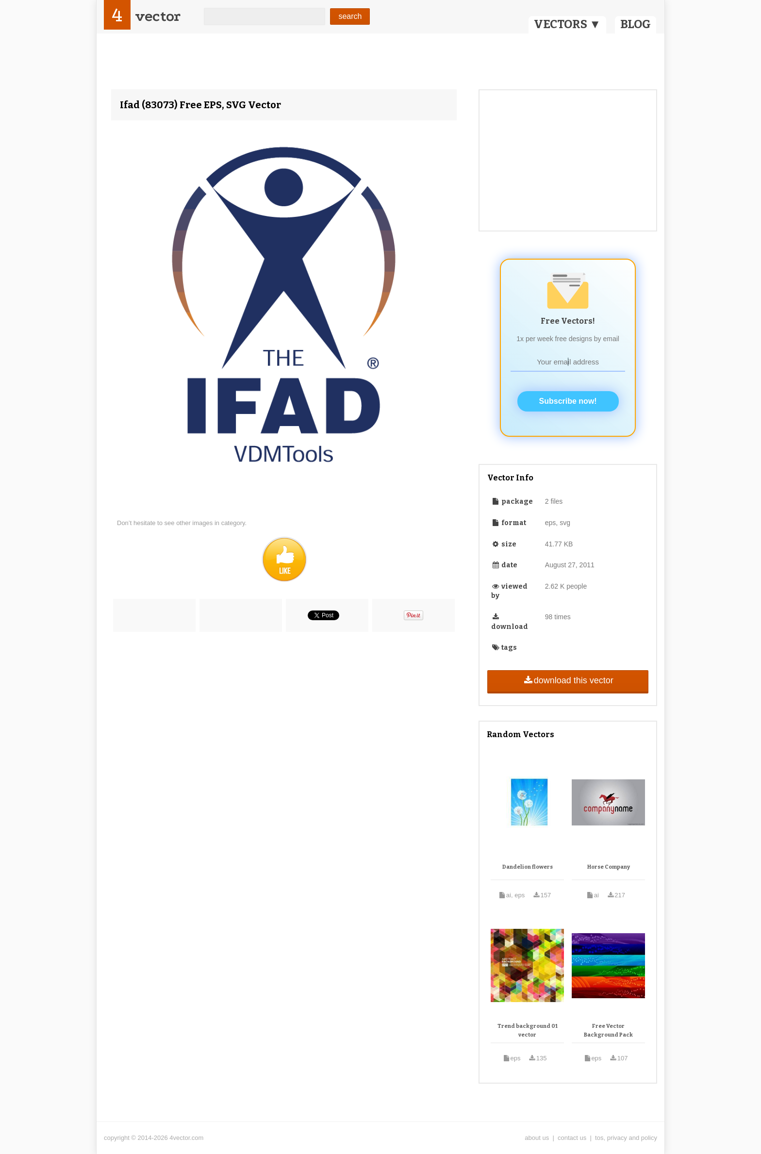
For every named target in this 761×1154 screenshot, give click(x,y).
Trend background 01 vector (527, 1030)
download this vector (567, 680)
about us (537, 1137)
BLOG (635, 24)
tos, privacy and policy (626, 1137)
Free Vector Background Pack (608, 1030)
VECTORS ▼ (567, 24)
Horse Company (608, 867)
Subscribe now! (568, 401)
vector (158, 16)
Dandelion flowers (527, 867)
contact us (572, 1137)
